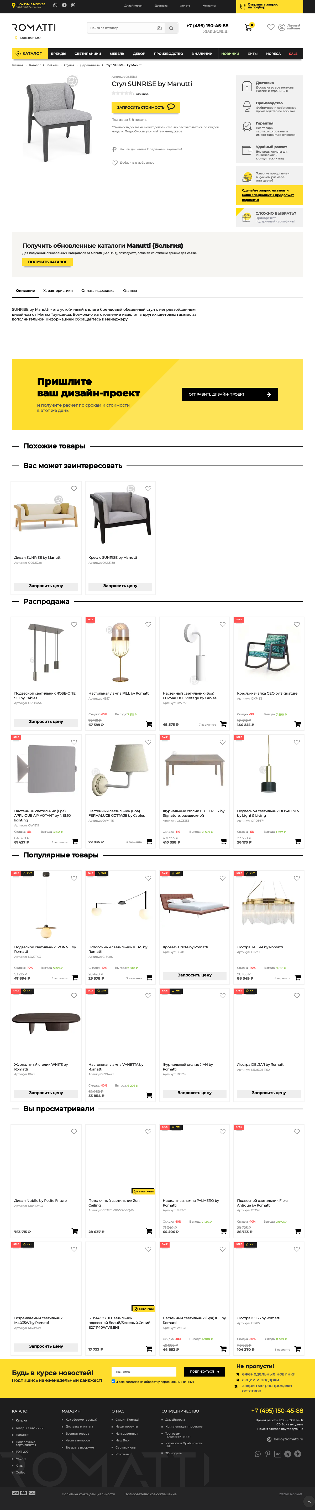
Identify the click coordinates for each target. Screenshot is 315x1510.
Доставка (161, 5)
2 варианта (59, 842)
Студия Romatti (127, 1419)
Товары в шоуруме (80, 1447)
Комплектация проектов (184, 1426)
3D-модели (173, 1453)
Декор (139, 54)
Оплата (185, 5)
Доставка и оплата (79, 1426)
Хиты (253, 54)
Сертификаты (126, 1447)
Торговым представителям (178, 1435)
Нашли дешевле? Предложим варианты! (147, 150)
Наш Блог (123, 1440)
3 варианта (134, 842)
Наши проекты (127, 1426)
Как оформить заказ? (81, 1419)
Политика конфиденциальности (88, 1494)
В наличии (201, 54)
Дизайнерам (133, 5)
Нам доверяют (127, 1433)
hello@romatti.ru (285, 1439)
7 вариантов (207, 724)
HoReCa (273, 54)
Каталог (32, 53)
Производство (168, 54)
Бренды (58, 54)
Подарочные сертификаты (26, 1443)
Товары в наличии (30, 1428)
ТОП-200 (22, 1451)
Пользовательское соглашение (150, 1494)
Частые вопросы (78, 1440)
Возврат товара (77, 1433)
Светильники (88, 54)
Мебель (117, 54)
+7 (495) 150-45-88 (207, 25)
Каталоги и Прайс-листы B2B (184, 1445)
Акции (21, 1458)
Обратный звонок (215, 31)
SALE (293, 54)
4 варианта (282, 978)
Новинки (230, 54)
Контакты (209, 5)
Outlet (20, 1472)
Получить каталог (47, 262)
